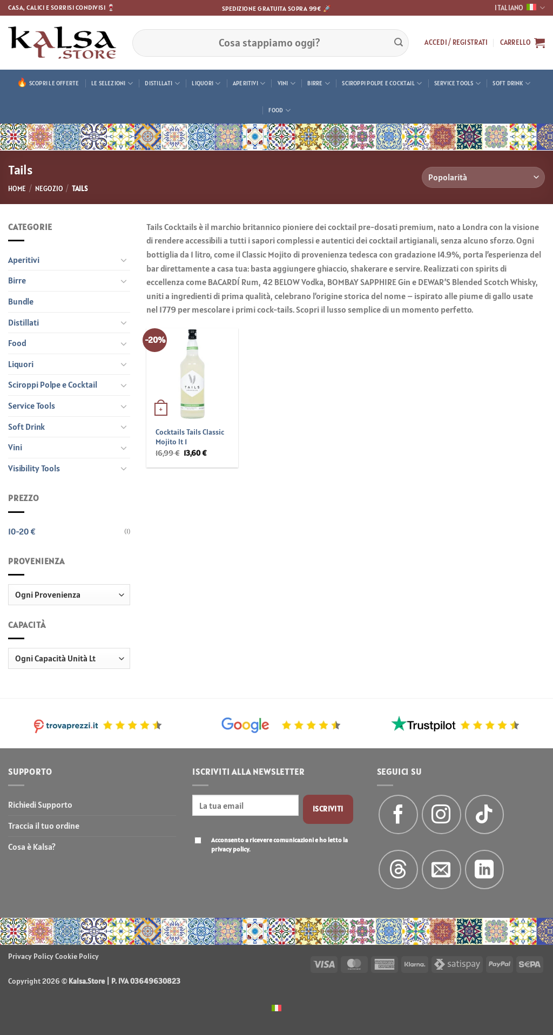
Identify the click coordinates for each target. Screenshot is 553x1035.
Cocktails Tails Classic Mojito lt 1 (190, 437)
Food (279, 110)
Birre (318, 83)
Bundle (20, 301)
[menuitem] (276, 1007)
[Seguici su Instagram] (441, 814)
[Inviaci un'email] (441, 869)
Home (17, 188)
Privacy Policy (30, 956)
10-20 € (22, 531)
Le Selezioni (112, 83)
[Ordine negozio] (483, 177)
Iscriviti (328, 809)
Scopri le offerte (54, 83)
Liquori (206, 83)
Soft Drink (511, 83)
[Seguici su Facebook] (398, 814)
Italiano (520, 8)
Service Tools (457, 83)
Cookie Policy (77, 956)
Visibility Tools (34, 468)
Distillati (162, 83)
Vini (286, 83)
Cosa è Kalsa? (32, 846)
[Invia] (398, 42)
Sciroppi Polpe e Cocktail (382, 83)
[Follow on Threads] (398, 869)
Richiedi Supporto (40, 804)
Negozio (49, 188)
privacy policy (230, 849)
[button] (456, 42)
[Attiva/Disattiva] (123, 259)
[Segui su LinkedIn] (484, 869)
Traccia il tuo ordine (43, 825)
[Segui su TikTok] (484, 814)
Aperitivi (249, 83)
